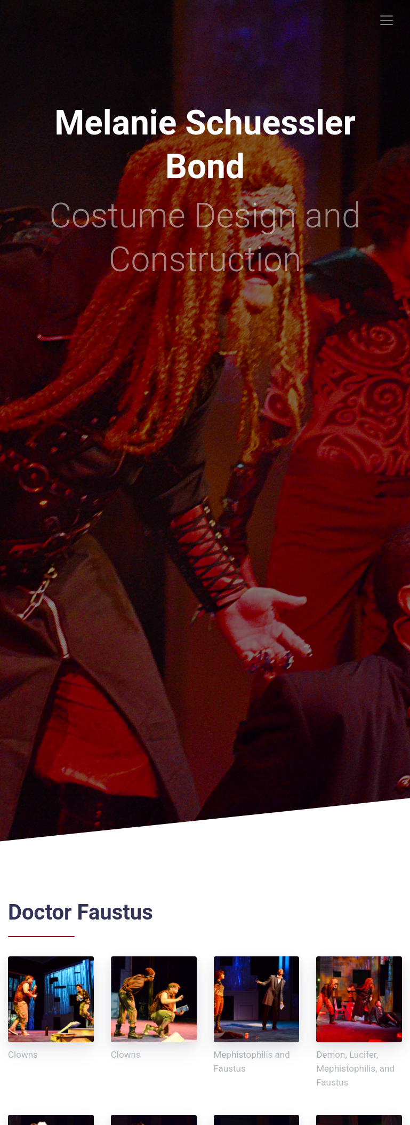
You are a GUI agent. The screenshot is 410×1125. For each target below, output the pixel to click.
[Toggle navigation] (386, 20)
